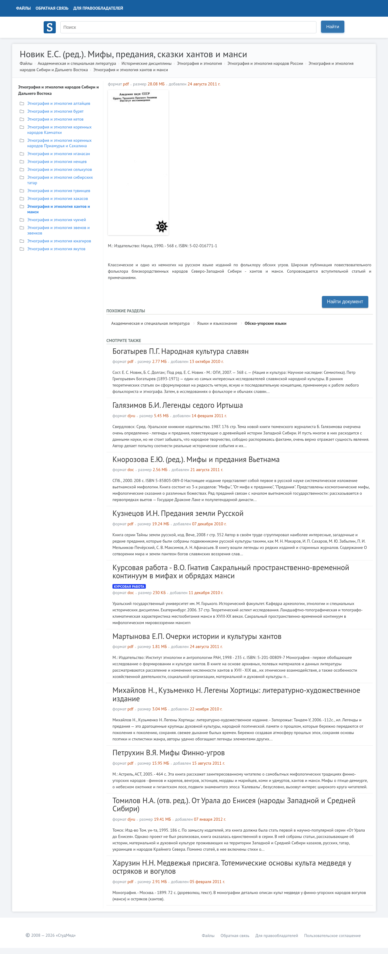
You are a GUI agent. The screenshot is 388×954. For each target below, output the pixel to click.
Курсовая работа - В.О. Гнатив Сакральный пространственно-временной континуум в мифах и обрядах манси (230, 572)
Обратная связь (52, 8)
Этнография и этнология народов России (265, 63)
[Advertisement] (271, 132)
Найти (332, 26)
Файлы (23, 8)
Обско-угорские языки (265, 323)
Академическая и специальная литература (77, 63)
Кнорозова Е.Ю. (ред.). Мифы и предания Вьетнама (196, 459)
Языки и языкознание (217, 323)
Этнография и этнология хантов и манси (130, 69)
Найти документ (345, 301)
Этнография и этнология (199, 63)
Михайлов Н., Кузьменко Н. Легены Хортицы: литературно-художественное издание (236, 694)
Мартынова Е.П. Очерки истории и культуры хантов (197, 636)
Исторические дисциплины (147, 63)
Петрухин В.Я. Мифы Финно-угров (168, 752)
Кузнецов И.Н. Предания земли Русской (177, 513)
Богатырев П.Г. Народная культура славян (180, 351)
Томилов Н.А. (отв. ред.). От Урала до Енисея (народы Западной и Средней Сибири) (234, 805)
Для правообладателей (98, 8)
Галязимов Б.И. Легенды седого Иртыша (177, 405)
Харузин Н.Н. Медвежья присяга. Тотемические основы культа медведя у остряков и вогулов (231, 867)
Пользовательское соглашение (332, 935)
